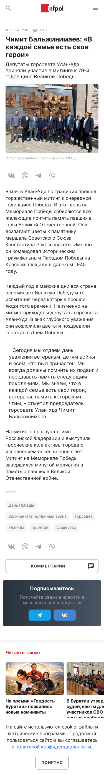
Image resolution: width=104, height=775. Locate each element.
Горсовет (83, 516)
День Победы (21, 505)
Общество (66, 527)
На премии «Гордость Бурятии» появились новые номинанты (30, 706)
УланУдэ (16, 527)
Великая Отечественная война (37, 516)
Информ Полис (52, 8)
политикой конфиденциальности (53, 747)
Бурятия (40, 527)
